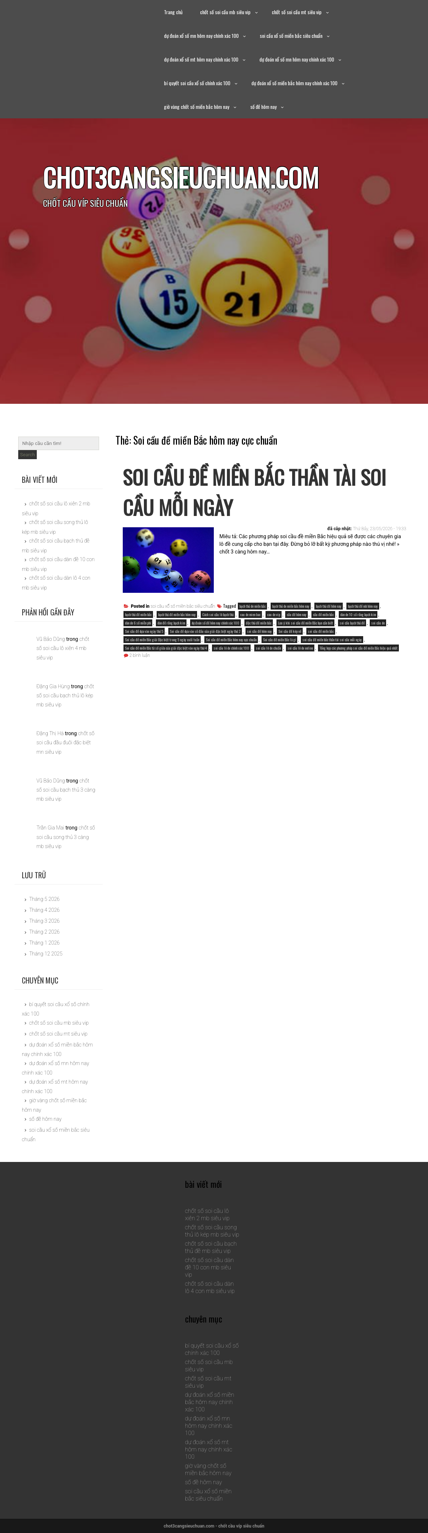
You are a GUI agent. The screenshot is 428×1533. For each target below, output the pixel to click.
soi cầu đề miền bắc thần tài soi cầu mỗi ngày (332, 639)
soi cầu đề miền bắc (321, 631)
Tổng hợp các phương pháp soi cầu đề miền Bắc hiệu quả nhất (358, 648)
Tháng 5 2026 (44, 899)
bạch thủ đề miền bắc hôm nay (177, 614)
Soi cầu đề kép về (289, 631)
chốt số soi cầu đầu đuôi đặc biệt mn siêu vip (65, 742)
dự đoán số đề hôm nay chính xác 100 (215, 623)
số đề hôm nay (263, 106)
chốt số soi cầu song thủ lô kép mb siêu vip (212, 1231)
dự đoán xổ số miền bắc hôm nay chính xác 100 (294, 83)
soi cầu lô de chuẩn (268, 648)
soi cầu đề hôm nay (259, 631)
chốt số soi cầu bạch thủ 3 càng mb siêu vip (65, 790)
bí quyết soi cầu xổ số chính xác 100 (197, 83)
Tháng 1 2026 (44, 943)
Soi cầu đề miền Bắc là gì (279, 639)
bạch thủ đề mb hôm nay (363, 606)
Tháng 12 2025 (45, 954)
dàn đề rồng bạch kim (171, 623)
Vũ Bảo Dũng (50, 639)
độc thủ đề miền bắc (258, 623)
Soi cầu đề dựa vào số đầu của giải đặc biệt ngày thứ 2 (205, 631)
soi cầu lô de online (300, 648)
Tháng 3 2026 (44, 921)
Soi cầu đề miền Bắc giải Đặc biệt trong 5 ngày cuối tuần (162, 639)
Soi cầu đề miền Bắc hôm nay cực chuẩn (231, 639)
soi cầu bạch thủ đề (352, 623)
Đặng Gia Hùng (53, 686)
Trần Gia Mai (50, 828)
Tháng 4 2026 (44, 910)
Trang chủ (173, 12)
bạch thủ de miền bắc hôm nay (290, 606)
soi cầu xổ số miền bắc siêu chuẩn (291, 35)
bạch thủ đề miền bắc (138, 614)
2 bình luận (139, 655)
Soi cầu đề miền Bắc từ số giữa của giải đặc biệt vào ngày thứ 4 (166, 648)
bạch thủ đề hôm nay (328, 606)
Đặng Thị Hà (50, 733)
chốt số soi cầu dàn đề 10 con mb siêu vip (209, 1267)
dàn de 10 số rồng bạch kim (358, 614)
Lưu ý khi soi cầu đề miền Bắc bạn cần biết (305, 623)
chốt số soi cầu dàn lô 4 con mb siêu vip (210, 1287)
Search (27, 454)
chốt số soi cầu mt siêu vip (297, 12)
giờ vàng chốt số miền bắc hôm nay (196, 106)
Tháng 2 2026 (44, 932)
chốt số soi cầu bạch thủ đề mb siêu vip (211, 1247)
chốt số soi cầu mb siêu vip (225, 12)
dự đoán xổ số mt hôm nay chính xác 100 (201, 59)
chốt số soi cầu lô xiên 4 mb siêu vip (62, 648)
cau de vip (273, 614)
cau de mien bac (250, 614)
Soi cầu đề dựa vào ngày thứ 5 (144, 631)
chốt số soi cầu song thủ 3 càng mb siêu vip (65, 837)
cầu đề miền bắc (323, 614)
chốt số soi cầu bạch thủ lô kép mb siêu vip (65, 695)
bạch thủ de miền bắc (252, 606)
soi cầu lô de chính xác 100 (231, 648)
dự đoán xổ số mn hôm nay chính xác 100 (201, 35)
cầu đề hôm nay (296, 614)
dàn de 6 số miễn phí (138, 623)
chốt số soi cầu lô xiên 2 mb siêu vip (207, 1214)
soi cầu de (378, 623)
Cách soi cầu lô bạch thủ (217, 614)
